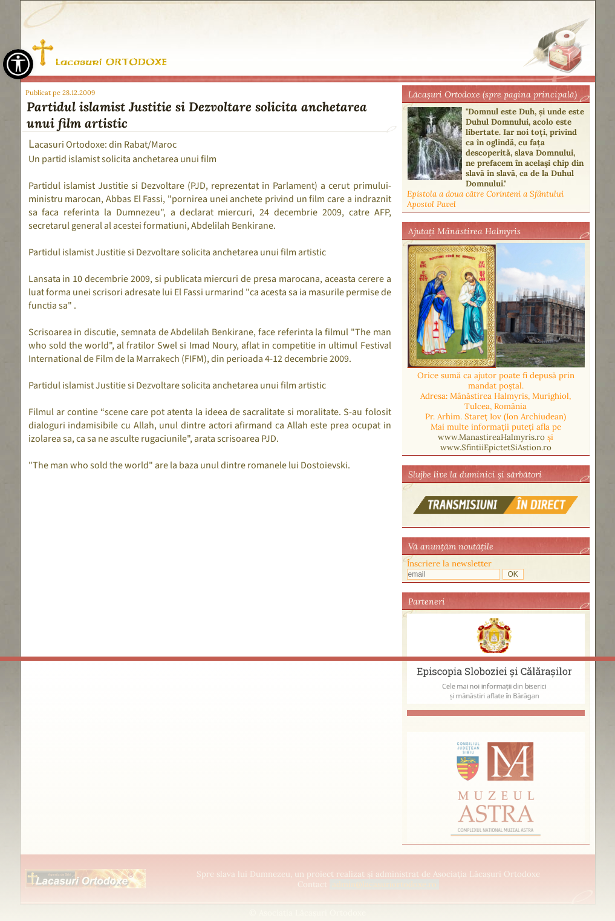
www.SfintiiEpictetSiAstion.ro (496, 447)
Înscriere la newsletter (449, 564)
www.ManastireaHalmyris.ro (491, 437)
